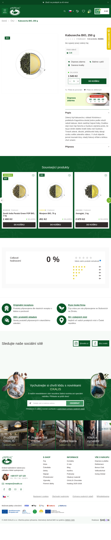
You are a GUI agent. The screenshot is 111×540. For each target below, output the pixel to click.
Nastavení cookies (41, 513)
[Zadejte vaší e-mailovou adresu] (55, 420)
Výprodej (46, 497)
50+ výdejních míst (77, 317)
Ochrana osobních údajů (83, 513)
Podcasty (70, 490)
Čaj (44, 477)
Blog (68, 484)
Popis (68, 113)
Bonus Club (99, 484)
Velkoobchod (100, 487)
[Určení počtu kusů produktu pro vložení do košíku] (74, 81)
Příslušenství (48, 493)
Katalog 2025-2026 (74, 500)
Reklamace (99, 480)
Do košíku (93, 81)
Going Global (100, 490)
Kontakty (70, 477)
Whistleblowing (103, 513)
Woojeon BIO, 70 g (47, 213)
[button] (3, 2)
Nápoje (46, 490)
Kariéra (70, 487)
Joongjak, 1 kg (82, 213)
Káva (45, 480)
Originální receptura (23, 305)
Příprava (69, 147)
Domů (4, 21)
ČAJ (12, 21)
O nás (69, 480)
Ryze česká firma (76, 305)
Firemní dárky (48, 500)
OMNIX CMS (70, 536)
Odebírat (75, 420)
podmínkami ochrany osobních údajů (71, 425)
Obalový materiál (73, 493)
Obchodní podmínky (60, 513)
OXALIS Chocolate (74, 497)
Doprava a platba (101, 477)
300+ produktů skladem (25, 317)
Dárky (45, 487)
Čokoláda (46, 484)
